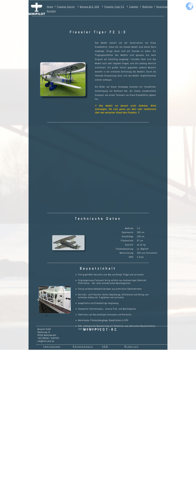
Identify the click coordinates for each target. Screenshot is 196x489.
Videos (176, 6)
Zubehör (133, 6)
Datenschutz (83, 429)
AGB (105, 429)
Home (50, 6)
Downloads (162, 6)
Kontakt (51, 11)
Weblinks (147, 6)
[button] (38, 382)
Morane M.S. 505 (90, 6)
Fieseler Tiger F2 (115, 6)
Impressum (51, 429)
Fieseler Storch (66, 6)
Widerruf (131, 429)
